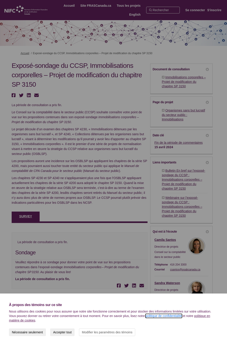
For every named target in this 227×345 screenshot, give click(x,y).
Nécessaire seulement (27, 332)
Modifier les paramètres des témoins (107, 332)
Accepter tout (62, 332)
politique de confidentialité (164, 316)
